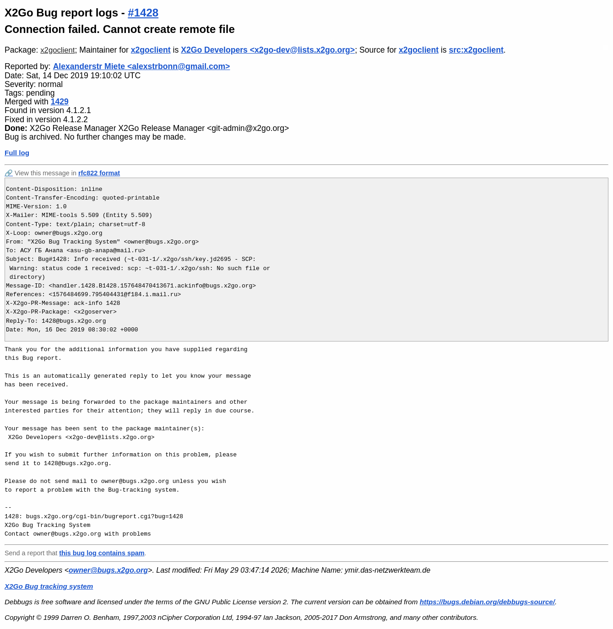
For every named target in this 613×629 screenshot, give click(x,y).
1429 (60, 101)
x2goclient (57, 50)
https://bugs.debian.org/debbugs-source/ (487, 602)
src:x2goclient (476, 49)
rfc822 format (99, 173)
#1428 (143, 12)
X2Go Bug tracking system (49, 586)
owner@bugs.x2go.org (108, 570)
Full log (17, 153)
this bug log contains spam (101, 553)
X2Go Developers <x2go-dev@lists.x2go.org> (268, 49)
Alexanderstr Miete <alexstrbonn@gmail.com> (141, 66)
